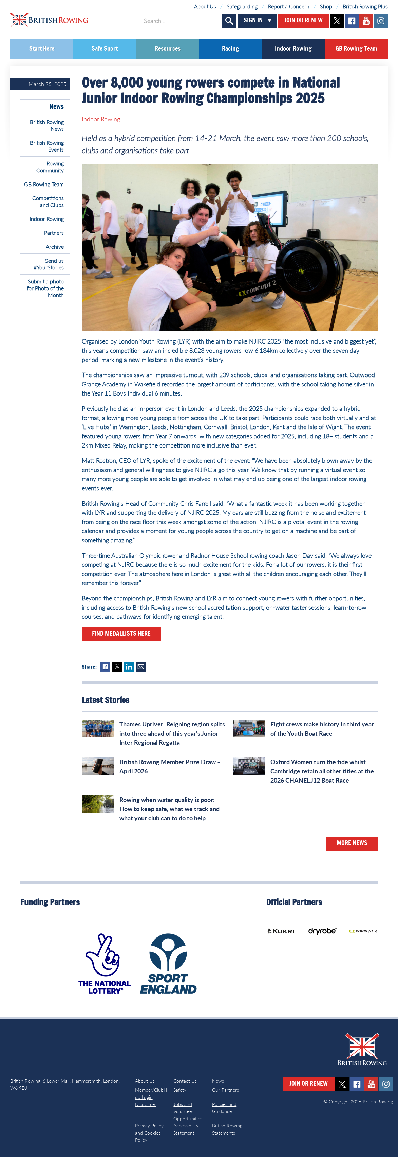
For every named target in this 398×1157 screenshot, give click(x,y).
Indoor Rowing (293, 49)
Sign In (253, 21)
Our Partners (225, 1090)
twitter (337, 21)
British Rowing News (47, 125)
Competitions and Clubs (48, 201)
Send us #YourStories (49, 263)
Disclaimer (145, 1104)
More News (352, 843)
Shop (326, 6)
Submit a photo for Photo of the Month (45, 288)
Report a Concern (288, 6)
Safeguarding (242, 6)
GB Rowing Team (356, 49)
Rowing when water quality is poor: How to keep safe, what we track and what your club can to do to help (169, 809)
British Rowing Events (47, 146)
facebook (352, 21)
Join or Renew (303, 21)
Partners (54, 232)
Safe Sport (105, 49)
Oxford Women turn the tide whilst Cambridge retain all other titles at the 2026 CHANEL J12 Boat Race (322, 771)
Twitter (117, 667)
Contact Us (185, 1081)
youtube (366, 21)
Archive (55, 246)
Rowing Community (50, 166)
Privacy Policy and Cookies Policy (149, 1133)
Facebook (105, 667)
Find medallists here (121, 634)
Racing (230, 49)
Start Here (41, 49)
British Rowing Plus (365, 6)
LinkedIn (129, 667)
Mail (141, 667)
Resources (168, 49)
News (56, 107)
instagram (381, 21)
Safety (179, 1090)
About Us (205, 6)
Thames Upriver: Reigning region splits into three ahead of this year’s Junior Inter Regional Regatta (172, 733)
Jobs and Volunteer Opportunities (187, 1111)
